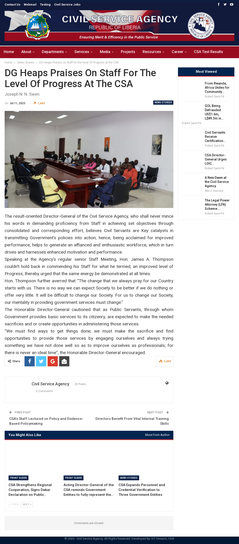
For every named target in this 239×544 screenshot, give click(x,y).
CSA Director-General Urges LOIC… (216, 159)
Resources (156, 52)
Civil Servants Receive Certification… (215, 137)
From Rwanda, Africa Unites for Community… (217, 88)
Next (27, 504)
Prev (14, 504)
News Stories (163, 102)
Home (9, 52)
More (203, 52)
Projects (131, 52)
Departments (54, 52)
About (27, 52)
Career (182, 52)
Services (84, 52)
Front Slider (18, 478)
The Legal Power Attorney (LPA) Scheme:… (217, 204)
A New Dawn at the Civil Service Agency (217, 182)
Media (108, 52)
